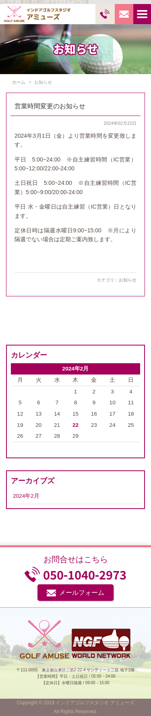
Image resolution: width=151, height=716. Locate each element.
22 (75, 425)
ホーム (18, 82)
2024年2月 (26, 496)
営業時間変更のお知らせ (49, 106)
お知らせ (128, 279)
